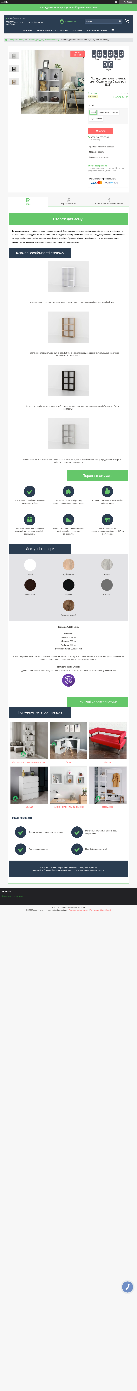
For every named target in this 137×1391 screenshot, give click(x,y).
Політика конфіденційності (100, 910)
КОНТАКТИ (77, 30)
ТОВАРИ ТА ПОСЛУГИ (46, 30)
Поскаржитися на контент (79, 910)
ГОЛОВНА (27, 30)
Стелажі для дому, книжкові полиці (43, 40)
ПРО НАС (64, 30)
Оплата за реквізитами (12, 896)
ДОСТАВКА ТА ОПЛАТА (97, 30)
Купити (102, 131)
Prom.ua (81, 908)
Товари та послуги (17, 40)
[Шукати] (120, 21)
